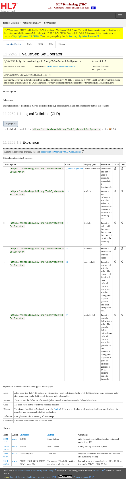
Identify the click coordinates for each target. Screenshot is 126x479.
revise (14, 438)
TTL (51, 44)
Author (50, 434)
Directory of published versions (83, 36)
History (62, 44)
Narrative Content (13, 44)
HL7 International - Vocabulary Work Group (34, 470)
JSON (40, 44)
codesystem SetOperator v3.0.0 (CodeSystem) (61, 151)
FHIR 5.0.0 (98, 470)
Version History (46, 476)
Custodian (24, 434)
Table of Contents (17, 476)
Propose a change (82, 476)
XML (29, 44)
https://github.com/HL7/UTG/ (26, 36)
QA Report (31, 476)
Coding (57, 408)
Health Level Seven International (61, 66)
